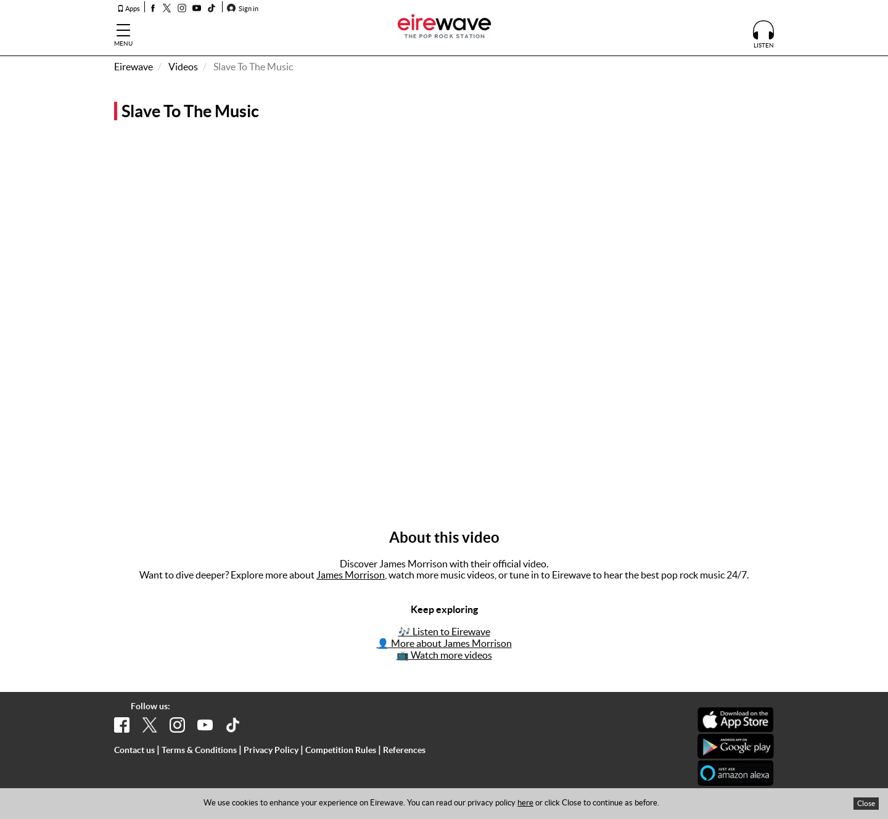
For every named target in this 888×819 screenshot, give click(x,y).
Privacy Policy (271, 750)
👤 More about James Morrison (444, 643)
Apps (128, 8)
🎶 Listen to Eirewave (444, 631)
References (404, 750)
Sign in (242, 8)
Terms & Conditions (199, 750)
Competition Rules (340, 750)
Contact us (134, 750)
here (525, 802)
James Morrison (350, 574)
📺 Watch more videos (444, 655)
